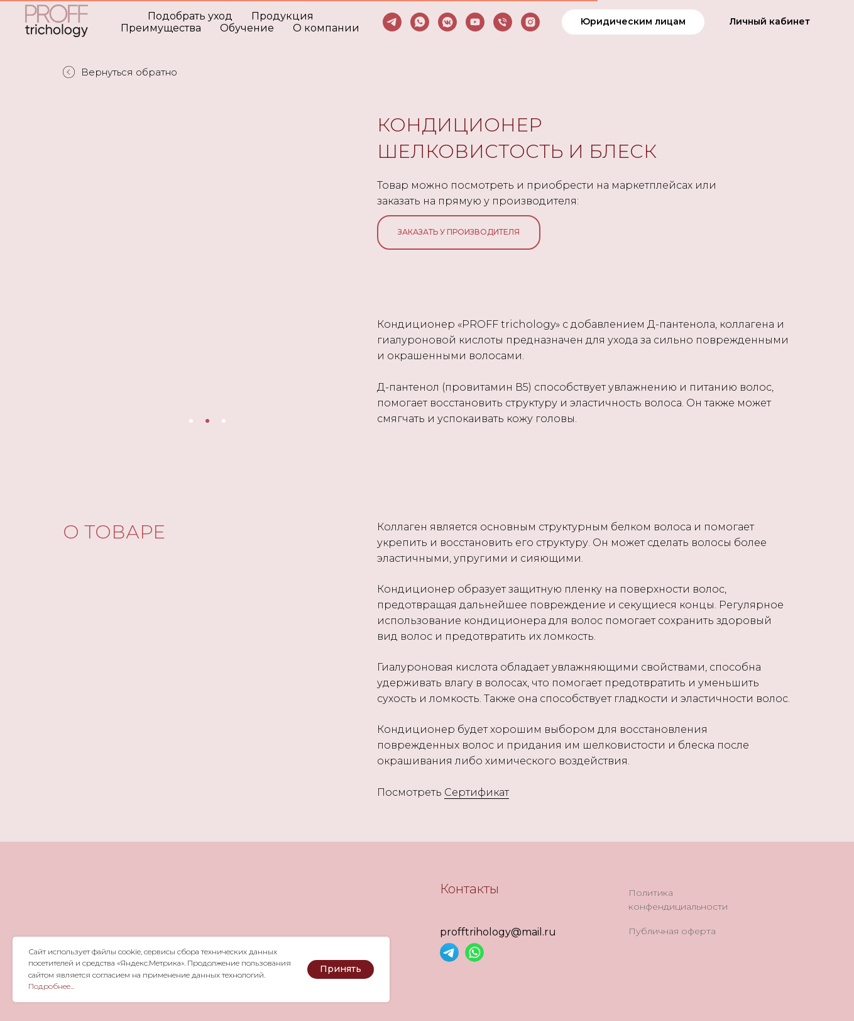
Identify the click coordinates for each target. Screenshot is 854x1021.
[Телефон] (502, 22)
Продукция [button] (282, 16)
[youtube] (475, 22)
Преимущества (161, 28)
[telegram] (392, 22)
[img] (449, 952)
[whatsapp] (419, 22)
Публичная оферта (672, 931)
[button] (633, 22)
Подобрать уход (190, 16)
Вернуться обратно (120, 72)
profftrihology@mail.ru (498, 932)
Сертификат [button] (476, 792)
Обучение (247, 28)
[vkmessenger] (447, 22)
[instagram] (530, 22)
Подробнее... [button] (51, 986)
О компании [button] (326, 28)
